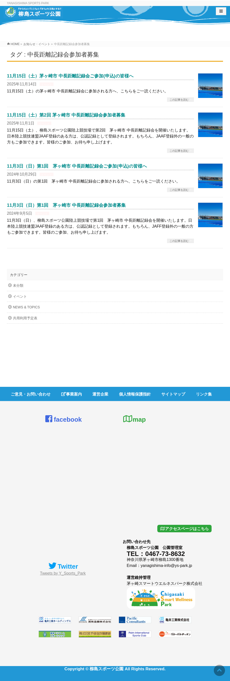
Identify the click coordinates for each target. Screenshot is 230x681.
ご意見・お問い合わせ (31, 394)
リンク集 (204, 394)
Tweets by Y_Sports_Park (63, 573)
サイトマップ (173, 394)
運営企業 (100, 394)
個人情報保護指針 (135, 394)
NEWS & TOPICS (26, 307)
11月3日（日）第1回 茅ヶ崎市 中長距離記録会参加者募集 (66, 205)
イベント (46, 84)
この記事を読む (179, 99)
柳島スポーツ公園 (106, 668)
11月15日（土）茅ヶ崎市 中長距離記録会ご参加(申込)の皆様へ (70, 75)
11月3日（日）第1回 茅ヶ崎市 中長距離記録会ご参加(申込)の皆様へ (77, 166)
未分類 (18, 285)
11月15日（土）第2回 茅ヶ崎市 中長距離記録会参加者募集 (66, 115)
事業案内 (71, 394)
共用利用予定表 (25, 318)
